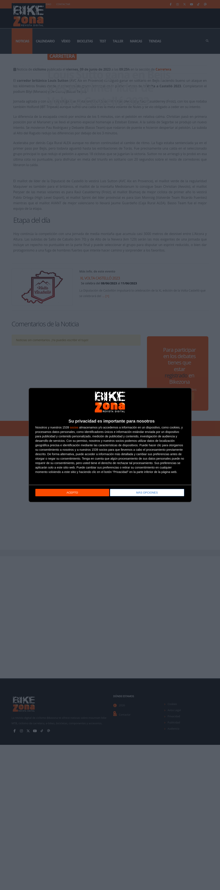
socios (74, 427)
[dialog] (110, 445)
